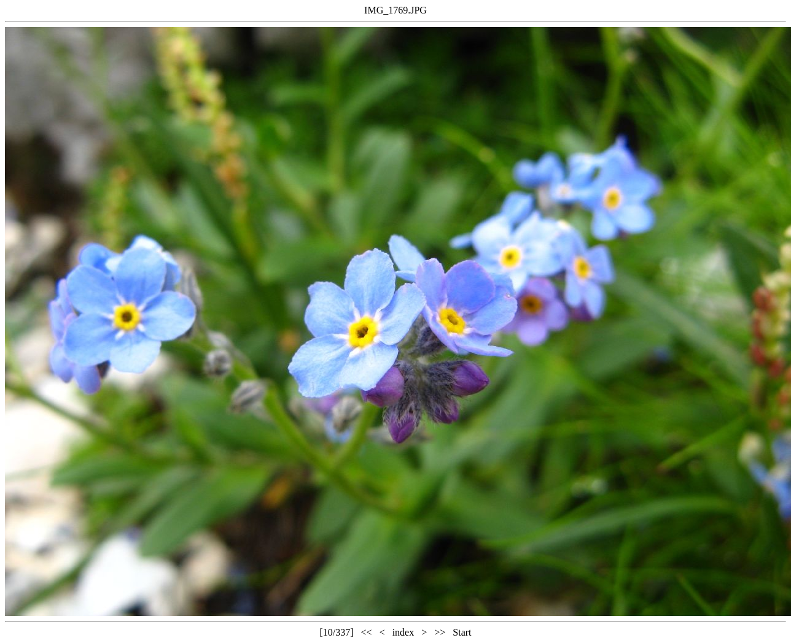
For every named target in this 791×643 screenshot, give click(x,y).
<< (366, 632)
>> (439, 632)
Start (462, 632)
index (403, 632)
